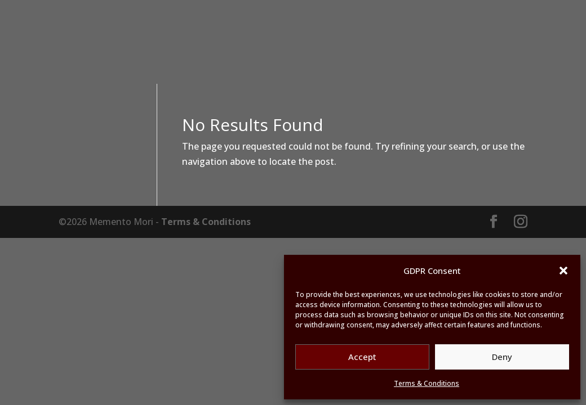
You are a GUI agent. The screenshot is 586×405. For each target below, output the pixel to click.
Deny (502, 356)
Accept (362, 356)
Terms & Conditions (426, 383)
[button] (563, 270)
